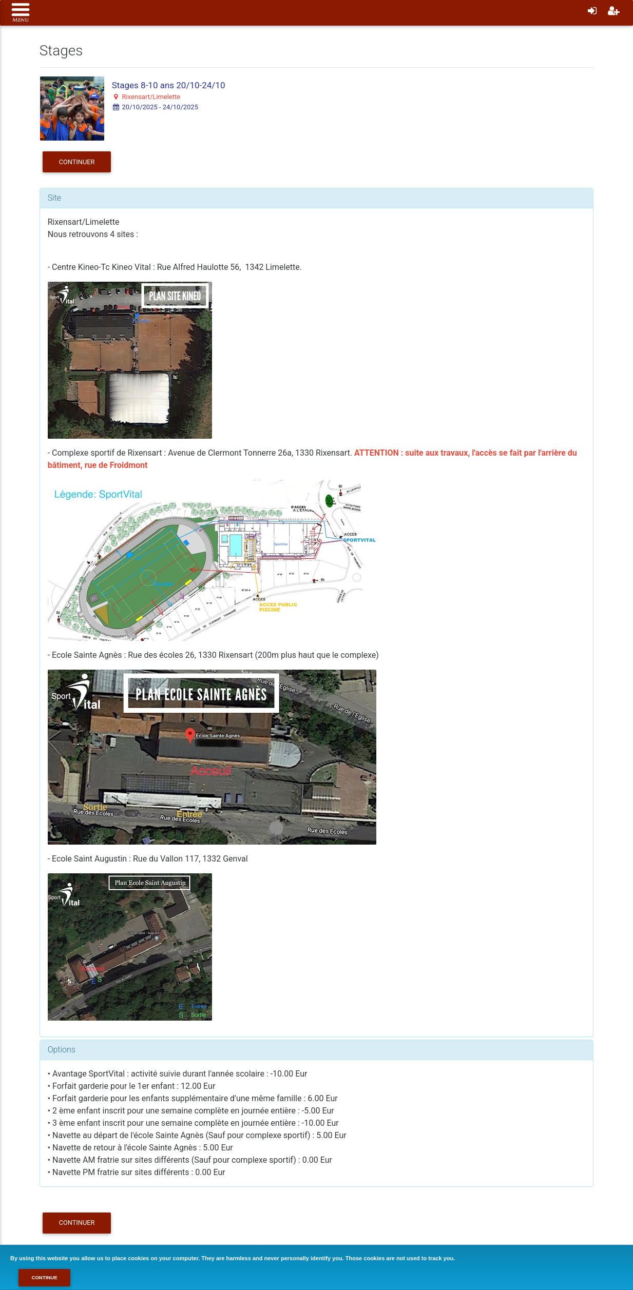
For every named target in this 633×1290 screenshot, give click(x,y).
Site (55, 198)
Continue (44, 1277)
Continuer (77, 162)
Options (61, 1049)
